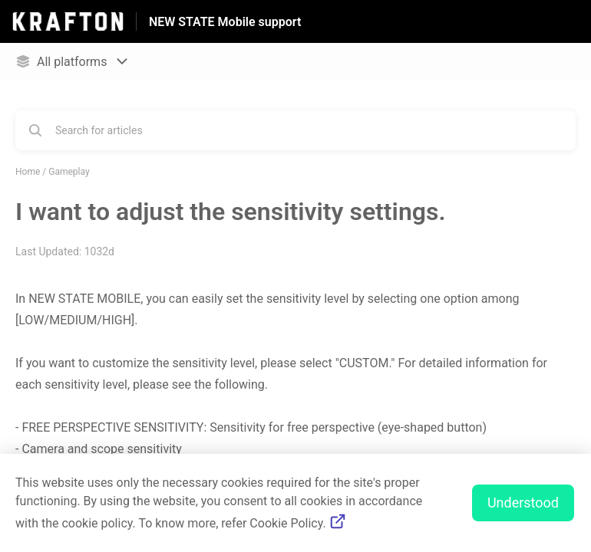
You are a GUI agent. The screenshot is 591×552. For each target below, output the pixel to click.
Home (27, 171)
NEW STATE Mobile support (225, 22)
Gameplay (68, 171)
